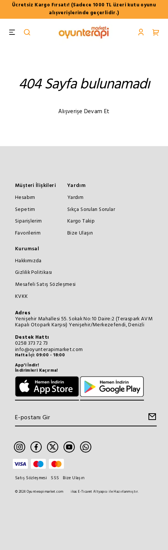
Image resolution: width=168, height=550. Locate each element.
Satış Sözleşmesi (31, 478)
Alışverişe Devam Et (83, 111)
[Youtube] (69, 447)
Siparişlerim (28, 221)
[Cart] (156, 33)
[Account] (141, 33)
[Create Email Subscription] (151, 418)
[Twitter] (52, 447)
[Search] (27, 33)
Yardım (76, 186)
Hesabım (25, 198)
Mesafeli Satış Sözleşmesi (45, 284)
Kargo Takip (81, 221)
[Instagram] (19, 447)
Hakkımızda (28, 261)
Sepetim (25, 210)
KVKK (21, 296)
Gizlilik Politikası (33, 272)
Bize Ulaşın (80, 233)
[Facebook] (36, 447)
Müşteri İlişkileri (35, 186)
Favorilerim (28, 233)
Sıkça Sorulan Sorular (91, 210)
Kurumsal (27, 249)
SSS (55, 478)
